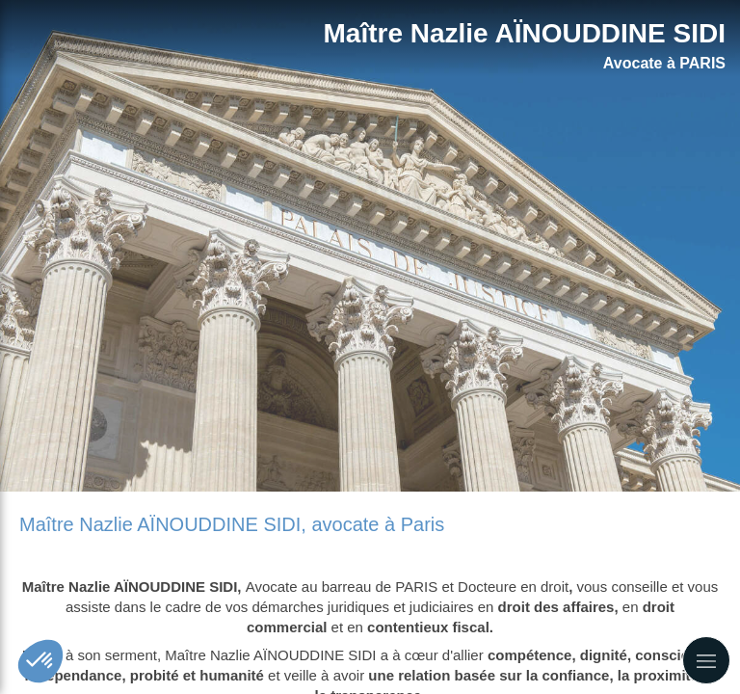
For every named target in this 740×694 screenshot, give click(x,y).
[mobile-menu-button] (706, 660)
